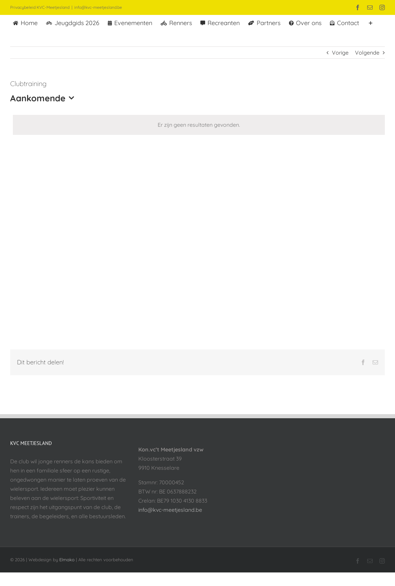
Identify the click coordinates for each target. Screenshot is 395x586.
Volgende (367, 52)
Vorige (340, 52)
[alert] (199, 125)
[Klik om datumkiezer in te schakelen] (43, 98)
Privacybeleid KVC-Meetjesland (40, 7)
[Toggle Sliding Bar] (371, 22)
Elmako (67, 559)
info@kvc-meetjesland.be (98, 7)
